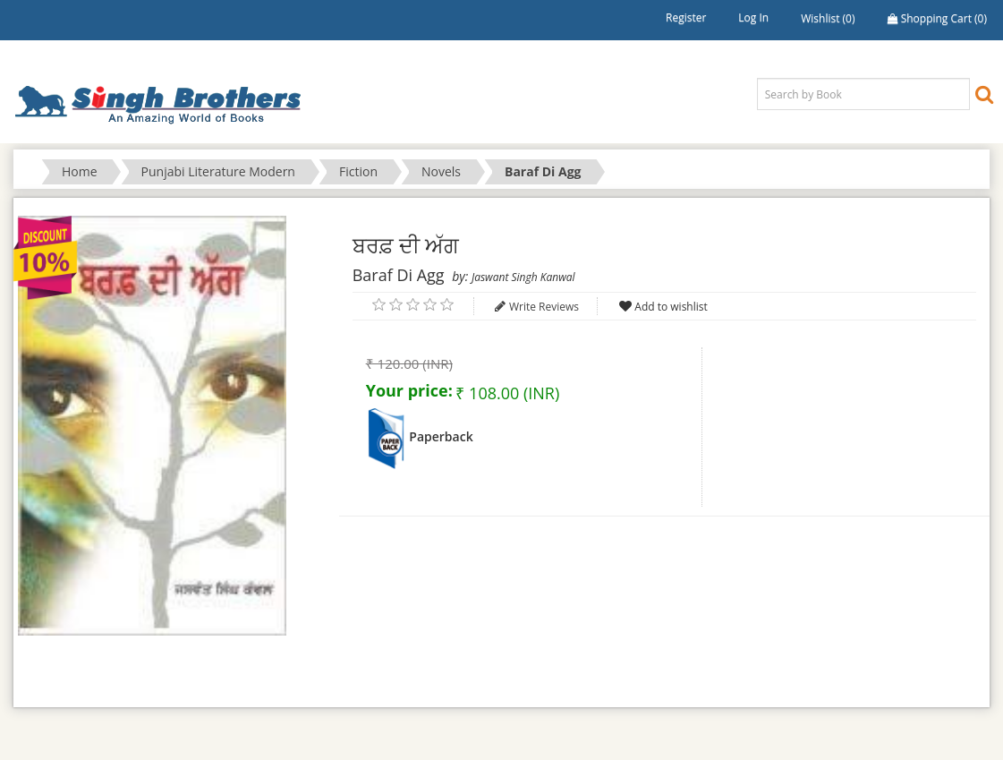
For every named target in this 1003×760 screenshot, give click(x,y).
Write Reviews (544, 306)
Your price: (409, 390)
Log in (753, 17)
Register (686, 17)
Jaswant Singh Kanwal (523, 277)
